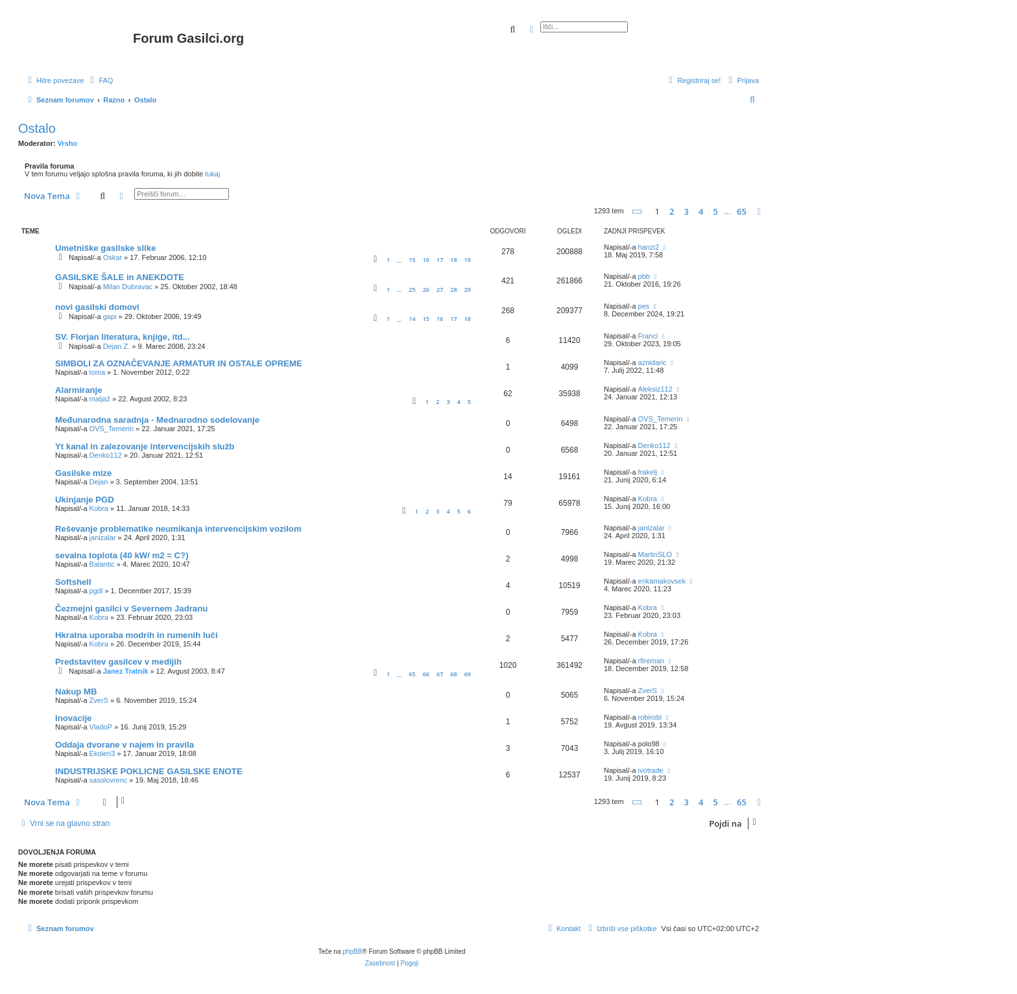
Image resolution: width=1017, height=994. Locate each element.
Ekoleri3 (102, 753)
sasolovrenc (109, 780)
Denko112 (106, 455)
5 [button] (715, 211)
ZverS (99, 700)
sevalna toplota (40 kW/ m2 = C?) (122, 555)
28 (453, 289)
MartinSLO (655, 554)
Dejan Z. (116, 346)
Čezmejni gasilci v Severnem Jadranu (131, 608)
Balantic (102, 564)
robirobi (650, 717)
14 (412, 318)
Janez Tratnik (126, 671)
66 (426, 674)
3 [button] (686, 211)
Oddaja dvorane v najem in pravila (124, 745)
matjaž (100, 399)
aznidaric (652, 362)
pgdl (96, 591)
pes (644, 306)
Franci (648, 336)
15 (412, 259)
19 (467, 259)
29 (467, 289)
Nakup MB (76, 691)
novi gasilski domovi (97, 307)
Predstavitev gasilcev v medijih (118, 662)
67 (440, 674)
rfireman (651, 661)
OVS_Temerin (112, 428)
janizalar (103, 537)
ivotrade (651, 770)
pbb (644, 276)
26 (426, 289)
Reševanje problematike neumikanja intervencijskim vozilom (178, 529)
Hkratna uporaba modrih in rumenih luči (136, 635)
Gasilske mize (83, 473)
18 (453, 259)
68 (453, 674)
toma (97, 372)
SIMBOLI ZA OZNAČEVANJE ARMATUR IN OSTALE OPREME (178, 363)
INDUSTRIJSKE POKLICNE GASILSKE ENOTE (149, 771)
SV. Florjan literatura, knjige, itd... (122, 337)
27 (440, 289)
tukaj (212, 174)
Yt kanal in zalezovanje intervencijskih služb (144, 446)
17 (440, 259)
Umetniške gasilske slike (105, 248)
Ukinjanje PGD (84, 499)
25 (412, 289)
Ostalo (37, 128)
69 (467, 674)
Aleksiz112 (655, 389)
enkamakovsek (662, 581)
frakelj (647, 472)
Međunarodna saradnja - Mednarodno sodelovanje (157, 420)
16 (426, 259)
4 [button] (701, 211)
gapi (110, 316)
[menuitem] (100, 80)
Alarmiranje (78, 390)
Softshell (73, 582)
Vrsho (68, 143)
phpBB (352, 951)
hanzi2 (648, 247)
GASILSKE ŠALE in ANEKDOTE (119, 277)
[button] (637, 211)
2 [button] (671, 211)
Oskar (112, 257)
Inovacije (73, 718)
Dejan (99, 482)
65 (412, 674)
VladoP (101, 727)
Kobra (99, 508)
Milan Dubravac (127, 286)
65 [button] (742, 211)
